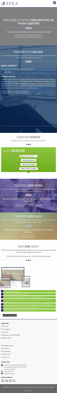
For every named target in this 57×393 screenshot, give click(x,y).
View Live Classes (28, 164)
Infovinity (29, 391)
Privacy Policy (6, 351)
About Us (4, 326)
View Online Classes (28, 169)
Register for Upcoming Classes (28, 36)
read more (7, 92)
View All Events (28, 160)
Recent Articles (6, 338)
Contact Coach (21, 92)
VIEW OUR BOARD (35, 205)
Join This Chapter (10, 315)
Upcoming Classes (7, 345)
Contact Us (5, 357)
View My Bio (8, 72)
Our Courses (5, 348)
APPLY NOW (20, 205)
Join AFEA (4, 332)
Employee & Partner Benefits (10, 335)
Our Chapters (5, 329)
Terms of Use (5, 354)
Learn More (28, 236)
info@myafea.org (9, 373)
